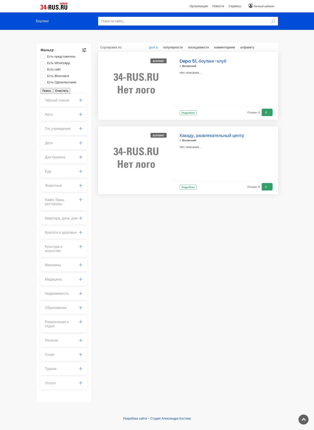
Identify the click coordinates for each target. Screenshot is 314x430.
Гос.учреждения (64, 129)
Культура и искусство (64, 249)
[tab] (64, 100)
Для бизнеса (64, 157)
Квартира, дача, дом (64, 218)
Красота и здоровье (64, 232)
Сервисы (235, 6)
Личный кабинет (264, 6)
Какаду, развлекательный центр (212, 135)
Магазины (64, 265)
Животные (64, 185)
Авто (64, 114)
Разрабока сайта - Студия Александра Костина (157, 418)
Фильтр (47, 50)
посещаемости (198, 47)
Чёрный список (64, 100)
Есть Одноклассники (60, 82)
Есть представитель (59, 57)
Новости (218, 6)
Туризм (64, 369)
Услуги (64, 383)
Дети (64, 143)
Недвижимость (64, 293)
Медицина (64, 279)
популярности (173, 47)
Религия (64, 340)
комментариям (224, 47)
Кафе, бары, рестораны (64, 202)
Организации (198, 6)
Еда (64, 171)
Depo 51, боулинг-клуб (203, 61)
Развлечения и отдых (64, 324)
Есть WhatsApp (57, 63)
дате (152, 47)
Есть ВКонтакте (56, 76)
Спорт (64, 355)
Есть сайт (52, 69)
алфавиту (247, 47)
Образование (64, 308)
